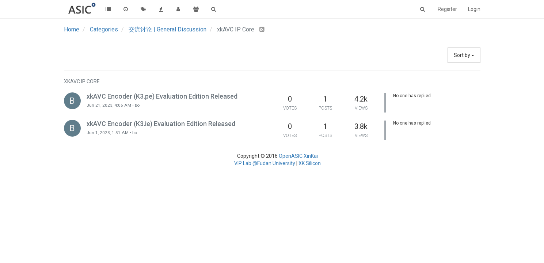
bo (137, 105)
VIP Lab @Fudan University (264, 163)
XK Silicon (309, 163)
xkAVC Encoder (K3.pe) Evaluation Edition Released (162, 96)
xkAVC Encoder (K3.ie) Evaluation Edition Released (161, 123)
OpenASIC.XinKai (298, 156)
